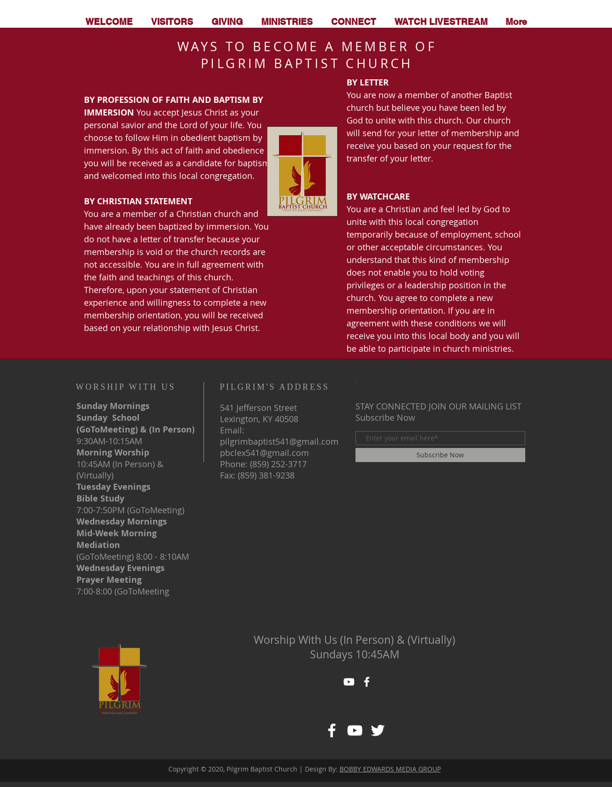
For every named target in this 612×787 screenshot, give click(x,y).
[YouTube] (348, 681)
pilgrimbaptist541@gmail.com (279, 441)
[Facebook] (332, 730)
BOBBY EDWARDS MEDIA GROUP (390, 768)
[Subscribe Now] (440, 455)
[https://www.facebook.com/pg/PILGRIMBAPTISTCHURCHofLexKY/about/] (355, 730)
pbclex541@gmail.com (264, 452)
